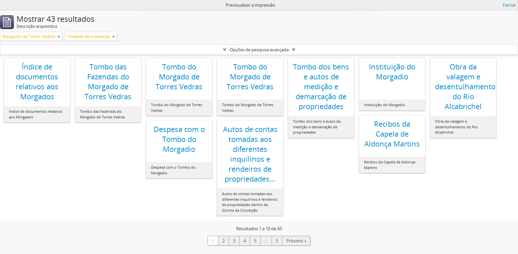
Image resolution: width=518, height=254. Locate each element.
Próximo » (296, 241)
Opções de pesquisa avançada (259, 50)
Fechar (509, 5)
